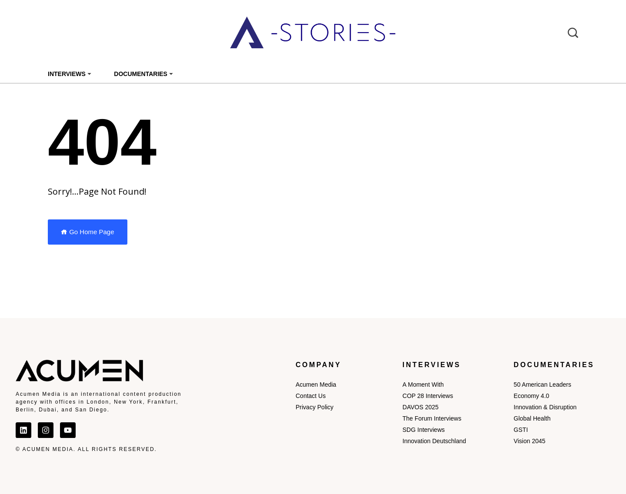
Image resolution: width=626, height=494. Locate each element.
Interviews (67, 73)
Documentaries (140, 73)
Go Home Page (87, 231)
